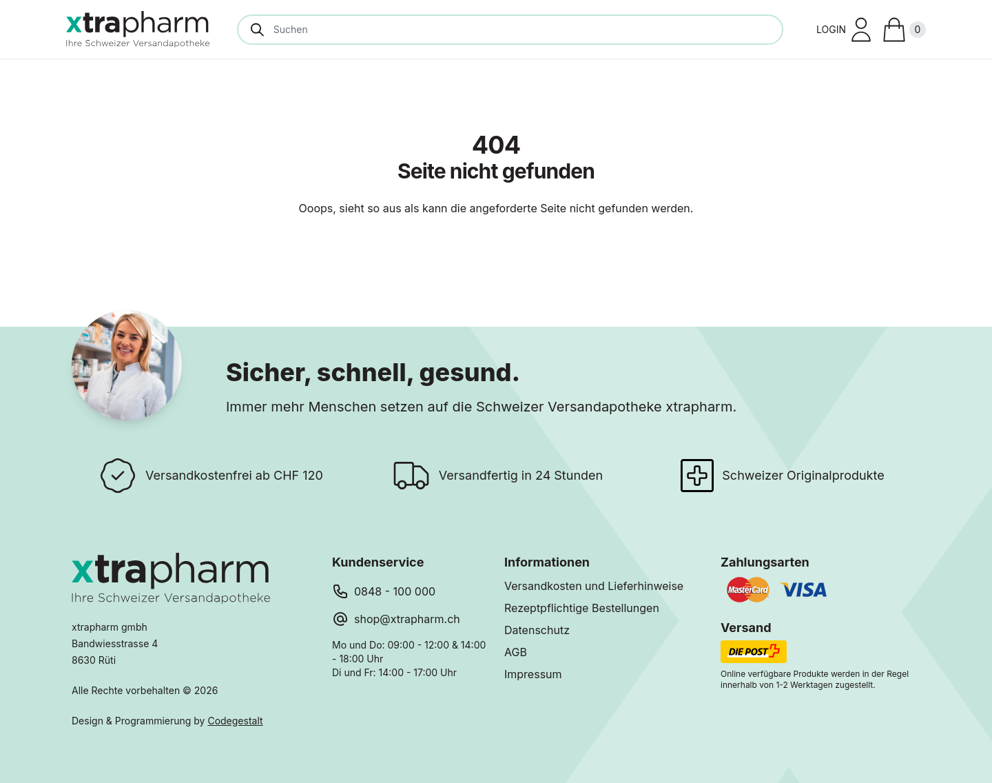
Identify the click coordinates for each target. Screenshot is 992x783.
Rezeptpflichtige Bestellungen (581, 608)
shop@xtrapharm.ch (407, 619)
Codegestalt (234, 720)
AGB (515, 652)
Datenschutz (537, 630)
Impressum (533, 674)
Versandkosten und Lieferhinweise (593, 586)
